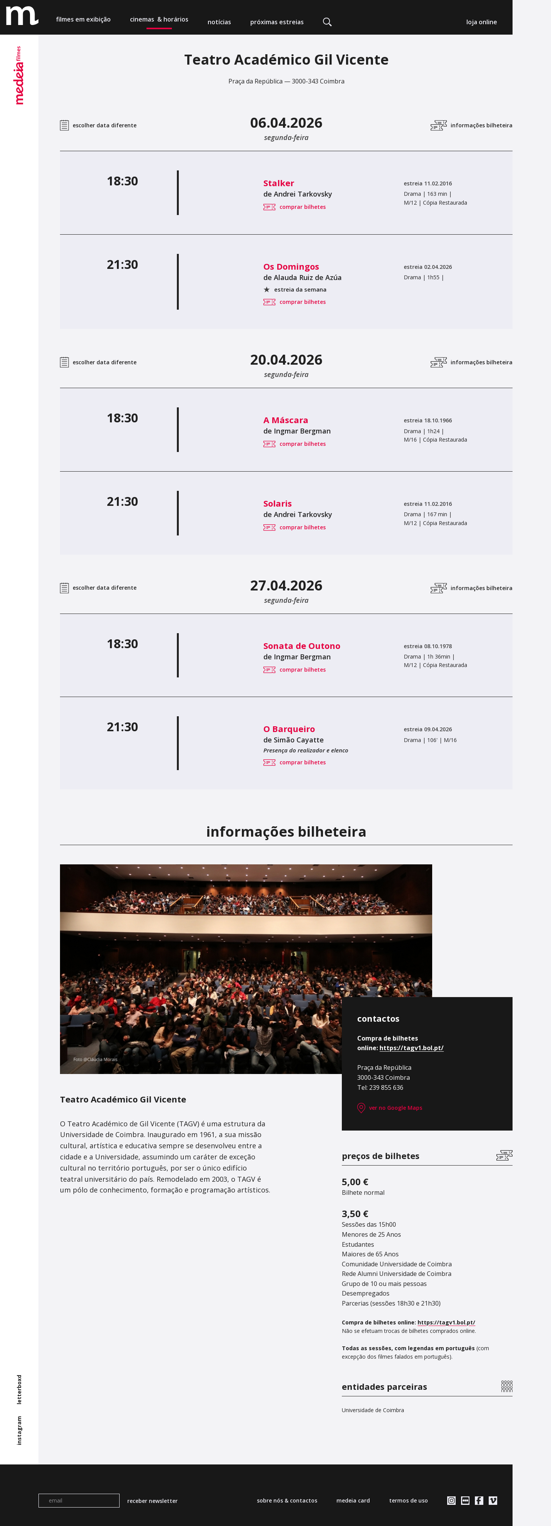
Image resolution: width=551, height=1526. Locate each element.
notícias (219, 22)
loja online (481, 22)
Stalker (209, 182)
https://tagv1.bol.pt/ (412, 1048)
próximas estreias (277, 22)
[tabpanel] (246, 969)
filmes (83, 22)
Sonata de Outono (232, 645)
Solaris (208, 503)
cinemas (159, 22)
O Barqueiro (220, 728)
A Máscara (216, 419)
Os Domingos (222, 266)
